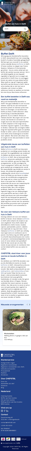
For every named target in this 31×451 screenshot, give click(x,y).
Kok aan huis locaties (8, 400)
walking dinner (6, 271)
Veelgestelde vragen (8, 363)
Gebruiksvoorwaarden (8, 369)
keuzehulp (22, 173)
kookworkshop (19, 271)
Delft (15, 29)
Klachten (4, 373)
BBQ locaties (5, 404)
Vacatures (4, 385)
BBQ (2, 273)
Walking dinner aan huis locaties (11, 402)
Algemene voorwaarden (9, 365)
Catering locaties (6, 396)
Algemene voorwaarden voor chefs (12, 367)
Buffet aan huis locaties (9, 398)
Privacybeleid (5, 371)
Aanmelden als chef (7, 383)
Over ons (4, 381)
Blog (2, 387)
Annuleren (4, 375)
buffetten (20, 64)
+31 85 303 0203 (6, 425)
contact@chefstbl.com (8, 422)
